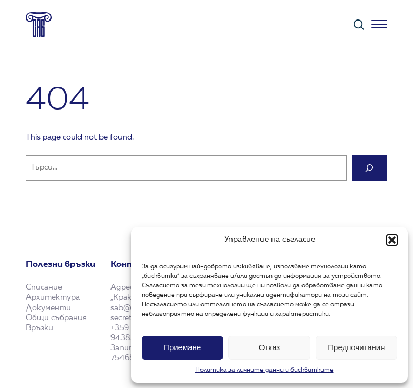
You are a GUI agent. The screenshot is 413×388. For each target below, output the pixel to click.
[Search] (369, 168)
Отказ (269, 347)
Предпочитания (356, 347)
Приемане (182, 347)
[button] (392, 240)
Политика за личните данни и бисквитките (264, 370)
